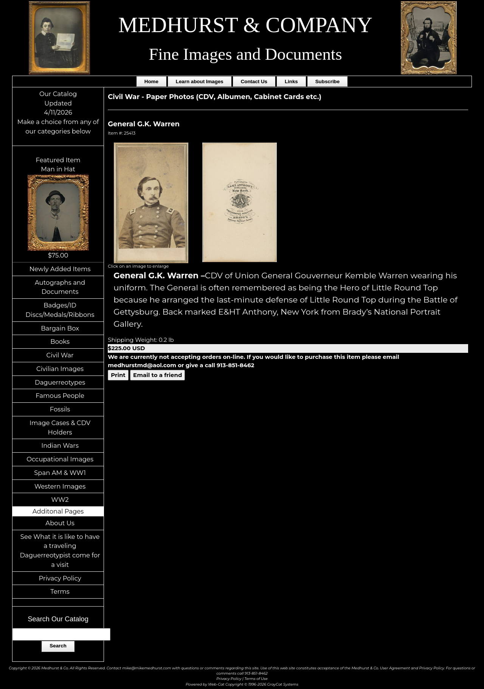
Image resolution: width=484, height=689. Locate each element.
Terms (60, 591)
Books (60, 341)
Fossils (60, 409)
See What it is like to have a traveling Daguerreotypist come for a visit (60, 550)
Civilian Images (60, 368)
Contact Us (254, 81)
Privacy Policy (60, 578)
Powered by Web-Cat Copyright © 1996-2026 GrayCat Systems (242, 684)
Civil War (60, 355)
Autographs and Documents (60, 287)
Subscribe (327, 81)
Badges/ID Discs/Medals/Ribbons (60, 309)
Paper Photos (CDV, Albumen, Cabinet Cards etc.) (233, 97)
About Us (59, 523)
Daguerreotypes (60, 382)
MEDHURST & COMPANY (245, 25)
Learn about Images (199, 81)
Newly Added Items (60, 269)
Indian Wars (60, 445)
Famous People (60, 395)
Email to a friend (157, 375)
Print (118, 375)
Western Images (59, 486)
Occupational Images (59, 459)
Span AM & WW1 (60, 472)
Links (291, 81)
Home (151, 81)
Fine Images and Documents (245, 54)
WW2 (60, 499)
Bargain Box (60, 328)
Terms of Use (256, 679)
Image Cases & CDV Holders (59, 427)
